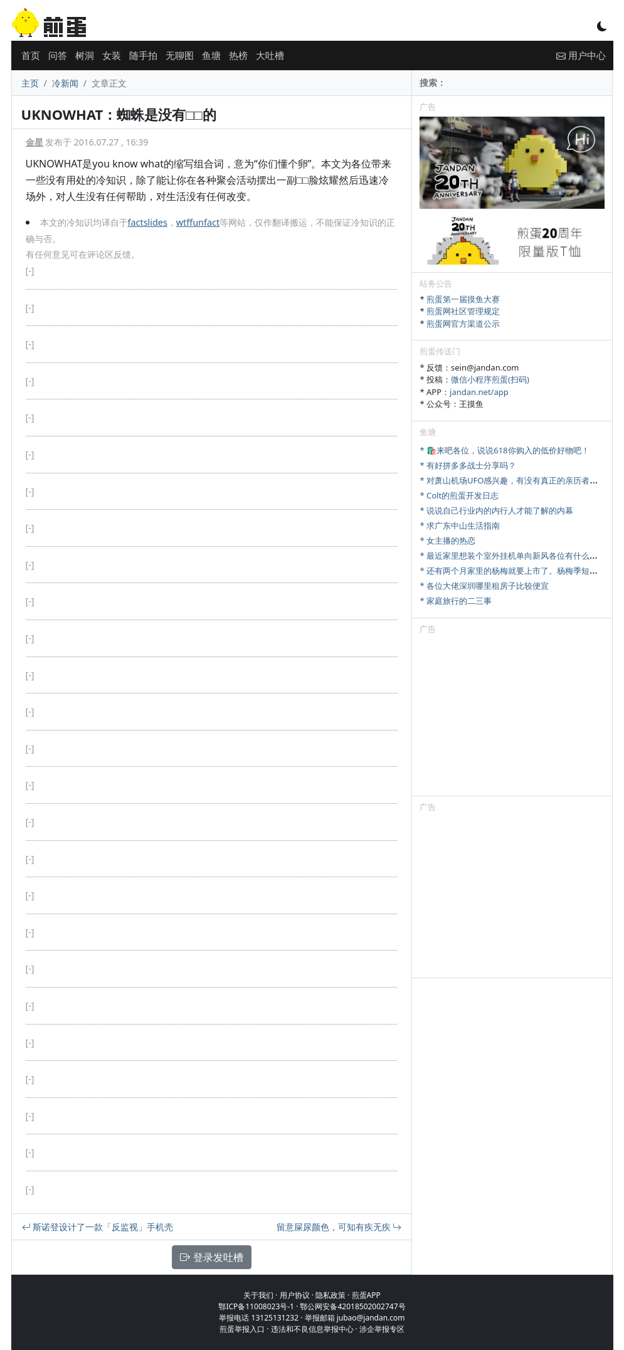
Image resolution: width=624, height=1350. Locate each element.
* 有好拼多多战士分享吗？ (468, 465)
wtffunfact (197, 222)
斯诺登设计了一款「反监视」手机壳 (98, 1227)
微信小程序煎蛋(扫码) (490, 379)
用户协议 (295, 1295)
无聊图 (180, 55)
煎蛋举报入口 (242, 1329)
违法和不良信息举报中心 (312, 1329)
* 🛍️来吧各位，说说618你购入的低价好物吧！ (504, 450)
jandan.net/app (479, 392)
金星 (34, 142)
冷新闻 (65, 83)
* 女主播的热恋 (447, 540)
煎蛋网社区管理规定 (463, 311)
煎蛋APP (366, 1295)
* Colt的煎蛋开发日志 (459, 495)
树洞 (84, 55)
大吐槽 (270, 55)
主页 (30, 83)
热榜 (238, 55)
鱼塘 (211, 55)
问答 (57, 55)
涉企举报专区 (382, 1329)
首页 (30, 55)
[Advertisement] (512, 717)
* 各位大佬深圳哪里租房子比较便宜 (484, 585)
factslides (147, 222)
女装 (111, 55)
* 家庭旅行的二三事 (456, 600)
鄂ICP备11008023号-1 (256, 1306)
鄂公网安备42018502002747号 (352, 1306)
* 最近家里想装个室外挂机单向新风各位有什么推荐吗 (517, 555)
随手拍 (143, 55)
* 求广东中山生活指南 (460, 525)
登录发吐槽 (211, 1257)
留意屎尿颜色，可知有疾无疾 (339, 1227)
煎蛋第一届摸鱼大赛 (463, 299)
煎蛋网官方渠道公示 (463, 323)
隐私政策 (330, 1295)
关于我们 (258, 1295)
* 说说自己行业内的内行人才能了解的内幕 (496, 510)
